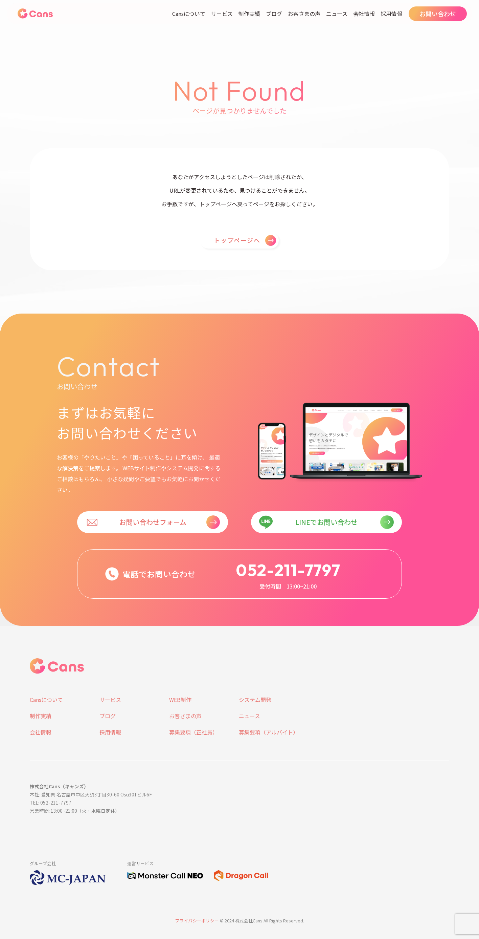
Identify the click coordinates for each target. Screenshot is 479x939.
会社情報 (364, 13)
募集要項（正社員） (193, 732)
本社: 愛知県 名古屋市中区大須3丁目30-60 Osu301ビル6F (91, 794)
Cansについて (188, 13)
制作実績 (249, 13)
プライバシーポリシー (197, 920)
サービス (222, 13)
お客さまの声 (304, 13)
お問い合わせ (437, 13)
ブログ (274, 13)
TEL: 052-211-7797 (50, 802)
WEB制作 (180, 700)
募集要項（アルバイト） (268, 732)
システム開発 (255, 700)
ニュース (336, 13)
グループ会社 (43, 863)
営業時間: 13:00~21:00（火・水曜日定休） (75, 810)
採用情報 (391, 13)
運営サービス (140, 863)
